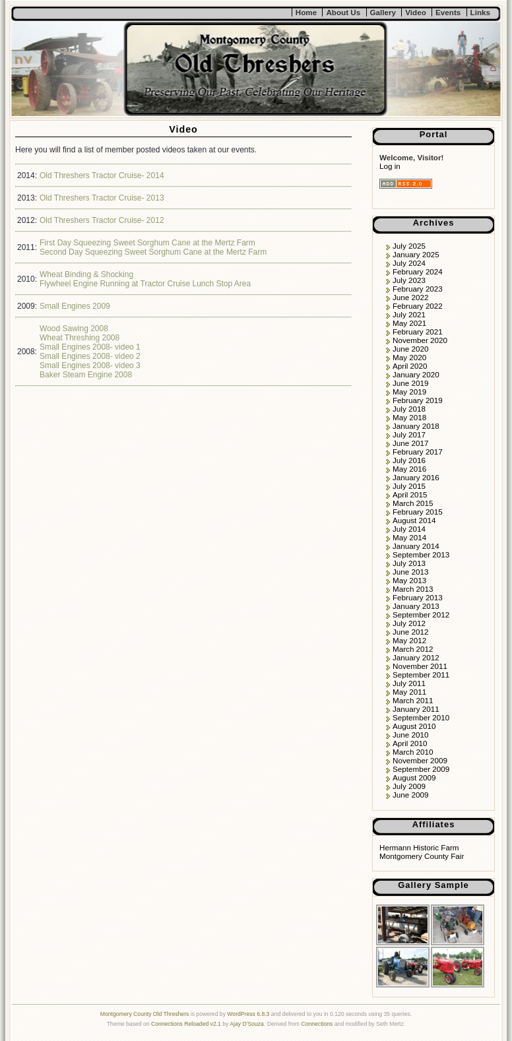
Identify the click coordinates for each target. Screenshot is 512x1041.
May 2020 (409, 357)
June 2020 (410, 348)
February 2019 (418, 400)
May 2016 (409, 468)
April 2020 (410, 366)
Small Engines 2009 (75, 306)
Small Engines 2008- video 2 (90, 356)
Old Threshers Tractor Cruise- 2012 (102, 220)
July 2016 (409, 460)
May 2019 (409, 391)
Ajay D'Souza (247, 1024)
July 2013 (409, 563)
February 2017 (418, 451)
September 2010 (421, 717)
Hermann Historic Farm (419, 847)
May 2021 (409, 323)
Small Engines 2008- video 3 (90, 365)
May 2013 (409, 580)
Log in (389, 166)
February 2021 (418, 331)
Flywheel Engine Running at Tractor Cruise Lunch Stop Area (145, 283)
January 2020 (416, 374)
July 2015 (409, 486)
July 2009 (409, 786)
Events (448, 12)
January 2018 (416, 426)
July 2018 (409, 408)
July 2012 (409, 623)
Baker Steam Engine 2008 (86, 374)
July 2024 (409, 263)
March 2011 (413, 700)
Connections (317, 1024)
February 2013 (418, 597)
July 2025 (409, 245)
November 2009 (420, 760)
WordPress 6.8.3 (248, 1014)
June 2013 (410, 571)
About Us (343, 12)
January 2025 (416, 254)
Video (415, 12)
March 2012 (413, 649)
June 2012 (410, 631)
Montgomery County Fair (421, 856)
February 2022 (418, 305)
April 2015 (410, 494)
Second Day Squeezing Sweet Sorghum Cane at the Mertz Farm (153, 252)
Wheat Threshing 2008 (79, 337)
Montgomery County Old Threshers (144, 1014)
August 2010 (414, 726)
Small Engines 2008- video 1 (90, 347)
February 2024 (418, 271)
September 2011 (421, 674)
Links (480, 12)
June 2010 (410, 734)
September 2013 (421, 554)
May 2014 (409, 537)
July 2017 (409, 434)
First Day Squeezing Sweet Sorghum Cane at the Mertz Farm (147, 242)
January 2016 (416, 477)
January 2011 (416, 709)
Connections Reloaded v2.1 (186, 1024)
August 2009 (414, 777)
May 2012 (409, 640)
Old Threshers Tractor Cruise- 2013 (102, 198)
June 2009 (410, 794)
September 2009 (421, 769)
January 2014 (416, 546)
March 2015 (413, 503)
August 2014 (414, 520)
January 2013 (416, 606)
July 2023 (409, 280)
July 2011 (409, 683)
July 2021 (409, 314)
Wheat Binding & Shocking (86, 274)
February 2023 (418, 288)
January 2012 (416, 657)
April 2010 (410, 743)
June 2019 (410, 383)
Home (306, 12)
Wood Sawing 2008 (74, 328)
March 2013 (413, 588)
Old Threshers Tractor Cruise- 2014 (102, 175)
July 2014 (409, 528)
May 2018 (409, 417)
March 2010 (413, 751)
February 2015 (418, 511)
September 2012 (421, 614)
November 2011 (420, 666)
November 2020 (420, 340)
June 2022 (410, 297)
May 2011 (409, 691)
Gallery (383, 12)
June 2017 (410, 443)
